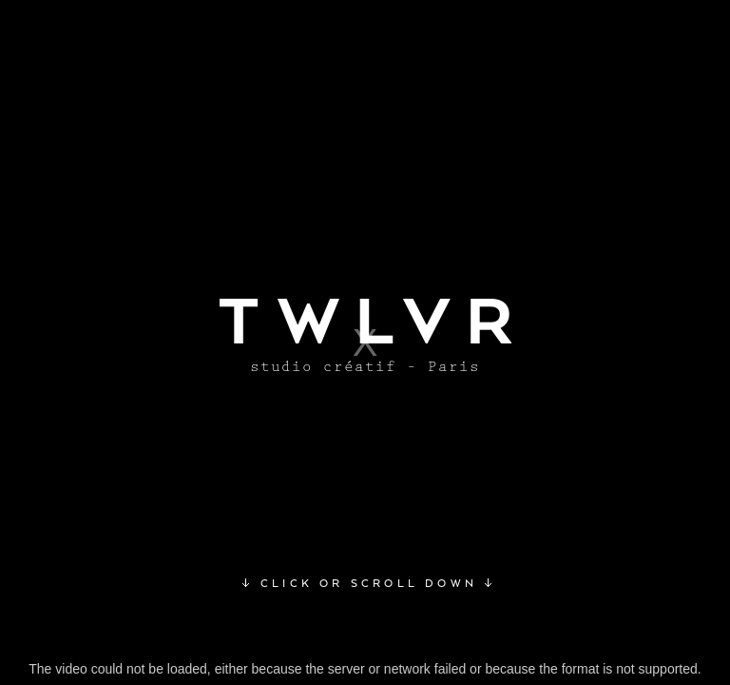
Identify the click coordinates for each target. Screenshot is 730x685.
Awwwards (60, 60)
